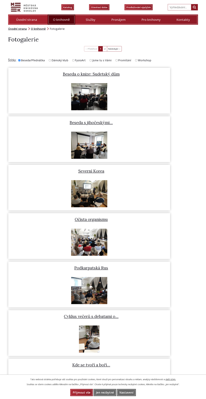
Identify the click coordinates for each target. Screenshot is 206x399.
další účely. (170, 378)
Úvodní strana (26, 19)
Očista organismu (41, 125)
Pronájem (118, 19)
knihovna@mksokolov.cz (183, 312)
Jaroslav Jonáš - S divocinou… (102, 179)
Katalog (71, 7)
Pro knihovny (151, 19)
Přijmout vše (78, 392)
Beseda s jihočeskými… (102, 74)
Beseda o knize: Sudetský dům (41, 77)
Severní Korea (164, 74)
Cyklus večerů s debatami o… (164, 128)
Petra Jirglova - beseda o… (164, 177)
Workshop (144, 60)
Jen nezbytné (105, 392)
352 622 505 (100, 312)
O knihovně (61, 19)
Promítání (124, 60)
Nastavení (130, 392)
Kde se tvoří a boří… (41, 177)
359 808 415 (116, 312)
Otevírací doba (101, 7)
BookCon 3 (41, 228)
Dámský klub (60, 60)
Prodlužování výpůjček (142, 7)
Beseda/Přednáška (33, 60)
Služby (90, 19)
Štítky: (12, 60)
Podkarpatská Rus (102, 125)
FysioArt (80, 60)
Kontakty (183, 19)
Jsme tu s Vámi (102, 60)
